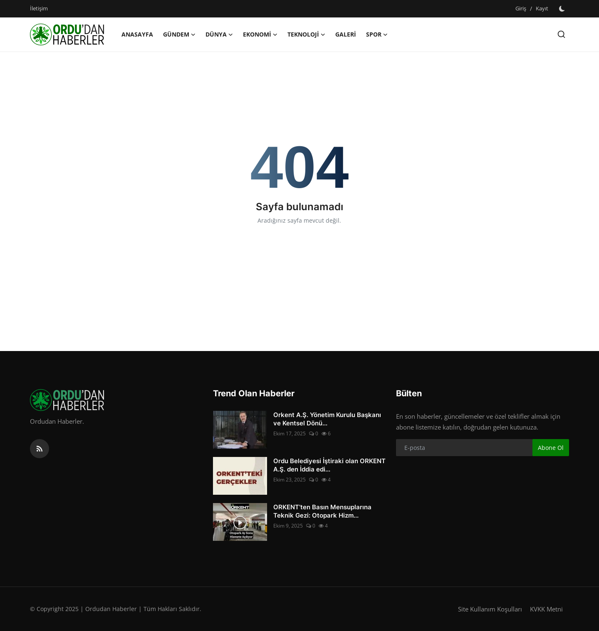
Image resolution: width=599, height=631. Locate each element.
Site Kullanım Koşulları (490, 609)
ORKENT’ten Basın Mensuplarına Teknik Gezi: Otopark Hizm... (322, 511)
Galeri (345, 34)
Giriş (520, 8)
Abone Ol (551, 448)
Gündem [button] (179, 34)
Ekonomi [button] (260, 34)
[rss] (39, 448)
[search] (561, 34)
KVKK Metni (546, 609)
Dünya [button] (219, 34)
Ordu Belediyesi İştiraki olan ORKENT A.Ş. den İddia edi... (329, 465)
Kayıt (542, 8)
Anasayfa (137, 34)
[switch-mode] (563, 9)
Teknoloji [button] (306, 34)
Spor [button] (377, 34)
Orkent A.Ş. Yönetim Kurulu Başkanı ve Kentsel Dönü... (327, 419)
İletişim (39, 8)
